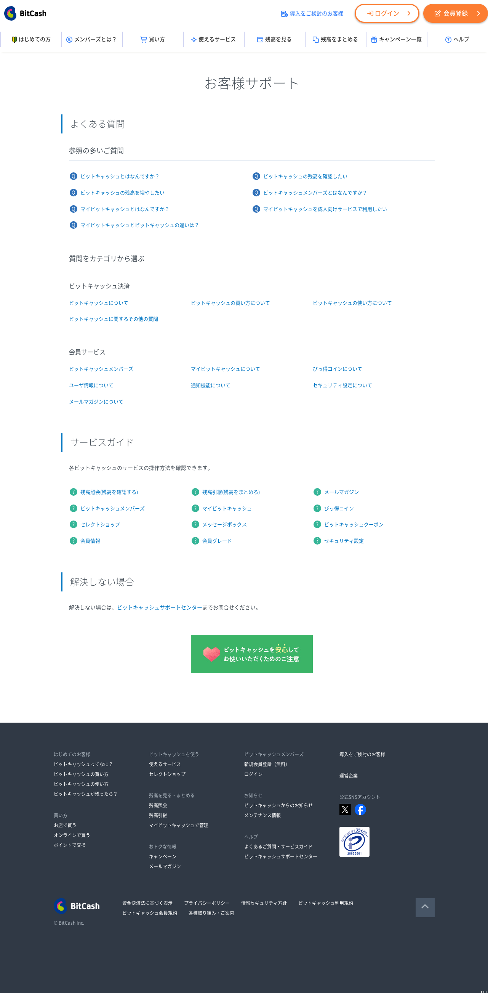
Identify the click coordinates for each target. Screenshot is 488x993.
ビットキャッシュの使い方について (352, 302)
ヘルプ (457, 40)
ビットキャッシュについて (98, 302)
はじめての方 (31, 39)
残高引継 (158, 815)
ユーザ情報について (91, 385)
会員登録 (451, 13)
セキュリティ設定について (342, 385)
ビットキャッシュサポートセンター (159, 607)
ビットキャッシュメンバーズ (101, 368)
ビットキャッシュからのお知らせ (278, 805)
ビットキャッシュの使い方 (81, 784)
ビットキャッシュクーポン (354, 524)
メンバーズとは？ (91, 40)
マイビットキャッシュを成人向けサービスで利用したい (325, 209)
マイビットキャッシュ (227, 508)
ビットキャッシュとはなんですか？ (120, 176)
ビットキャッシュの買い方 (81, 774)
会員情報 (90, 540)
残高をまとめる (335, 40)
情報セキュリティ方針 (264, 903)
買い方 (152, 40)
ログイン (383, 13)
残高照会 (158, 805)
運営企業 (348, 775)
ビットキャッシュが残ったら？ (86, 794)
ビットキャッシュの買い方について (230, 302)
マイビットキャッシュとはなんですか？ (125, 209)
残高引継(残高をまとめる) (231, 492)
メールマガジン (341, 492)
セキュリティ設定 (344, 540)
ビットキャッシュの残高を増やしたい (122, 192)
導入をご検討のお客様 (312, 13)
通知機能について (210, 385)
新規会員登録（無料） (267, 764)
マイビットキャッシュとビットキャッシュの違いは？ (139, 225)
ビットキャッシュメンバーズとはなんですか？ (315, 192)
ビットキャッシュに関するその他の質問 (113, 319)
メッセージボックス (224, 524)
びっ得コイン (339, 508)
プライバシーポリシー (207, 903)
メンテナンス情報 (262, 815)
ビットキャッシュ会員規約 (149, 913)
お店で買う (65, 825)
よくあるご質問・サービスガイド (278, 846)
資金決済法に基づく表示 (147, 903)
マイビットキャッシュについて (225, 368)
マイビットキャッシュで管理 (178, 825)
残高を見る (274, 40)
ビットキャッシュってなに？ (83, 764)
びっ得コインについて (337, 368)
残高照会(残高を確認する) (109, 492)
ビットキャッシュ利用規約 (325, 903)
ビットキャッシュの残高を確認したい (305, 176)
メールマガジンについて (96, 401)
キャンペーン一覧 (396, 40)
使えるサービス (213, 40)
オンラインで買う (72, 835)
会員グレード (217, 540)
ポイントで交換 (70, 845)
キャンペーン (162, 856)
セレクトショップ (100, 524)
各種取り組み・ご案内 (211, 913)
